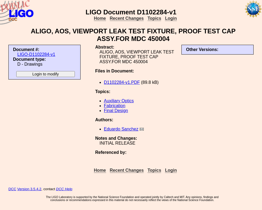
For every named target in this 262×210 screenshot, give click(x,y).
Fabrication (114, 105)
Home (100, 18)
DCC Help (64, 189)
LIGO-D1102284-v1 (36, 54)
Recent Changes (127, 18)
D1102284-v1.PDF (122, 82)
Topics (154, 18)
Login (171, 18)
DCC (12, 189)
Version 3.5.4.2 (29, 189)
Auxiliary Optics (119, 100)
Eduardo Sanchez (121, 129)
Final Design (116, 110)
